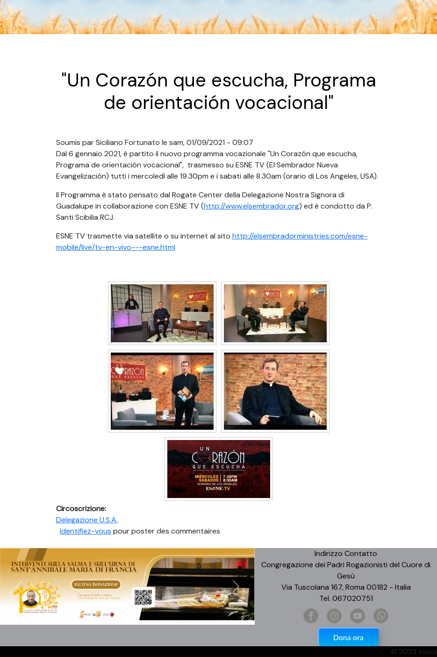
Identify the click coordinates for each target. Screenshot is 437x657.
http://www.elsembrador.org (251, 206)
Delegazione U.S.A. (87, 520)
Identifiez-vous (85, 531)
